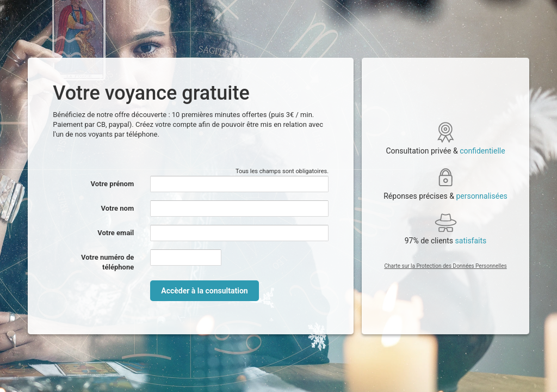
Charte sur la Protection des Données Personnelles (445, 266)
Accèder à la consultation (204, 290)
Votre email (115, 233)
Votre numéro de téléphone (107, 262)
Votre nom (117, 208)
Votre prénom (112, 184)
